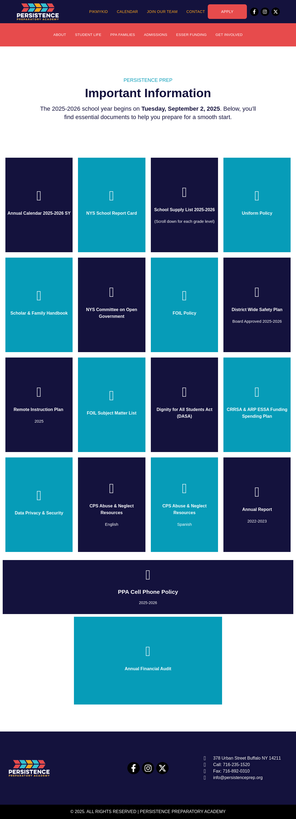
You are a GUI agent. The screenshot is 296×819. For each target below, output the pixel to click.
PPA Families (121, 35)
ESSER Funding (193, 35)
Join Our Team (162, 11)
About (56, 35)
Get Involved (232, 35)
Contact (195, 11)
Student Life (86, 35)
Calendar (127, 11)
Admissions (156, 35)
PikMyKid (98, 11)
